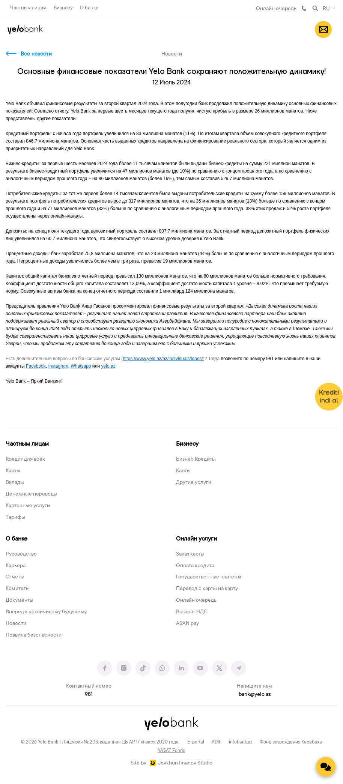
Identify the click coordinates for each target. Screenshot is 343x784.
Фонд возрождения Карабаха (291, 742)
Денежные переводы (31, 494)
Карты (13, 471)
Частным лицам (28, 8)
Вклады (15, 483)
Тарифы (15, 518)
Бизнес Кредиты (196, 460)
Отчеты (15, 577)
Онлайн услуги (196, 539)
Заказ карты (190, 554)
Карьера (16, 566)
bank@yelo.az (255, 695)
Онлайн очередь (276, 9)
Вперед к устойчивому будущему (46, 612)
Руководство (21, 554)
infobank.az (240, 742)
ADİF (216, 742)
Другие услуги (193, 483)
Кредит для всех (25, 460)
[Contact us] (325, 766)
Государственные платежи (208, 577)
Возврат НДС (192, 612)
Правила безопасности (34, 635)
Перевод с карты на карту (207, 589)
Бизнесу (63, 8)
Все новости (36, 54)
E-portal (195, 742)
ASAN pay (187, 624)
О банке (89, 8)
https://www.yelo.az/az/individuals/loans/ (163, 358)
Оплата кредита (195, 566)
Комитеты (18, 589)
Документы (19, 601)
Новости (16, 624)
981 (304, 8)
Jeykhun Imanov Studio (185, 763)
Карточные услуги (28, 506)
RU (326, 9)
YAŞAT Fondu (171, 751)
